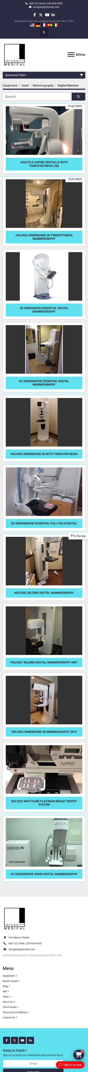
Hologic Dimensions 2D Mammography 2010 (44, 732)
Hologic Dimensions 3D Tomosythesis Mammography (44, 237)
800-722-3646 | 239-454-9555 (46, 3)
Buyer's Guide (10, 981)
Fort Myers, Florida (18, 937)
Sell (4, 991)
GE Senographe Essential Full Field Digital (44, 523)
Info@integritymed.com (21, 949)
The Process (9, 1007)
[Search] (37, 97)
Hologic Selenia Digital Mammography (44, 593)
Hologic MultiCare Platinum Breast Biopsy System (44, 803)
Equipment (9, 975)
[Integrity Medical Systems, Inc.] (15, 918)
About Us (8, 1001)
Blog (5, 986)
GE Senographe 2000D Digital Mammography (44, 874)
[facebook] (35, 15)
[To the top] (78, 536)
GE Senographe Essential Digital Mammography (44, 382)
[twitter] (41, 15)
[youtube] (47, 15)
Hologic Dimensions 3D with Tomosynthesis (44, 454)
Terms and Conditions (15, 1012)
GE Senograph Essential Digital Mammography (44, 309)
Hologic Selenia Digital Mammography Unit (44, 662)
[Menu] (71, 54)
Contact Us (9, 1017)
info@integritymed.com (46, 7)
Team (6, 996)
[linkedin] (53, 15)
